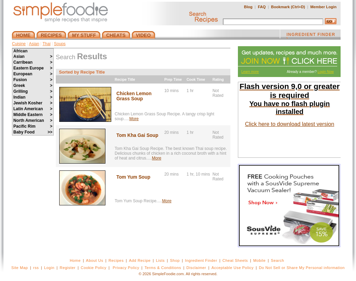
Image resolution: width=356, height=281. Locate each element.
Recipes (116, 260)
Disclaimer (196, 268)
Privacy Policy (126, 268)
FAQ (262, 7)
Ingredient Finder (201, 260)
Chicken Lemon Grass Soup (134, 96)
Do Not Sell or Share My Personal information (302, 268)
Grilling (32, 91)
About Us (94, 260)
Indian (32, 97)
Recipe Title (125, 79)
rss (36, 268)
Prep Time (173, 79)
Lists (160, 260)
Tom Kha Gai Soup (137, 135)
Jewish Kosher (32, 103)
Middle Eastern (32, 114)
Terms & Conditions (162, 268)
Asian (34, 43)
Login (49, 268)
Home (75, 260)
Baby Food (32, 132)
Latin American (32, 108)
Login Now (326, 72)
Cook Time (196, 79)
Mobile (259, 260)
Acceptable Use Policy (233, 268)
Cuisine (19, 43)
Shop (175, 260)
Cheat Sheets (235, 260)
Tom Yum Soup (133, 177)
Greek (32, 85)
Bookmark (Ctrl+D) (288, 7)
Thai (46, 43)
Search (277, 260)
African (20, 51)
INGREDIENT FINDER (311, 35)
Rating (218, 79)
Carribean (32, 62)
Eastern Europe (32, 68)
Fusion (32, 79)
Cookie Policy (93, 268)
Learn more (250, 72)
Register (67, 268)
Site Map (19, 268)
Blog (248, 7)
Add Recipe (140, 260)
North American (32, 120)
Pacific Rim (32, 126)
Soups (60, 43)
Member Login (323, 7)
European (32, 74)
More (134, 118)
